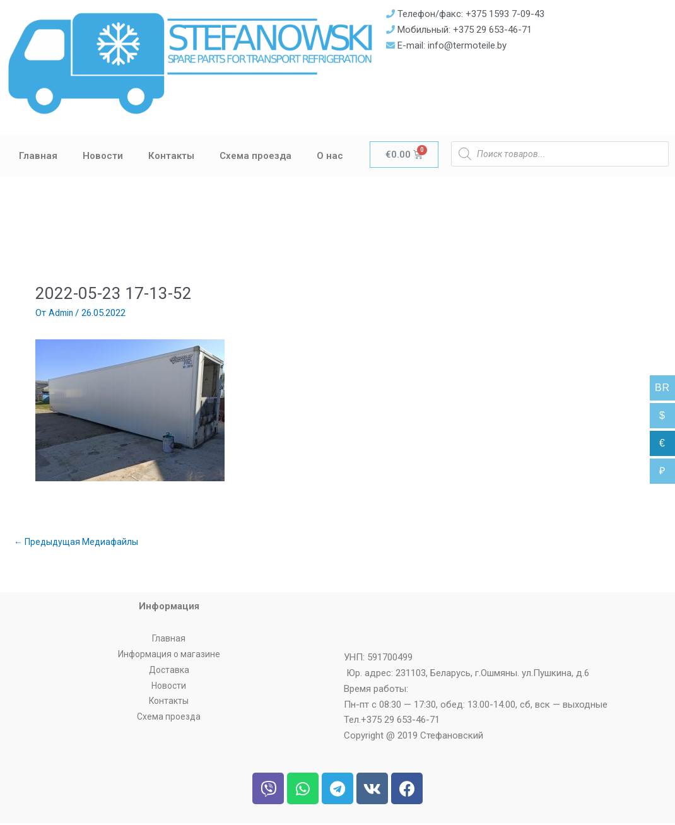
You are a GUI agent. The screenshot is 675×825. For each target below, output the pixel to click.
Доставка (169, 671)
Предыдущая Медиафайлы (80, 542)
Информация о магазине (169, 656)
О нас (330, 155)
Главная (38, 155)
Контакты (171, 155)
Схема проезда (255, 155)
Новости (103, 155)
